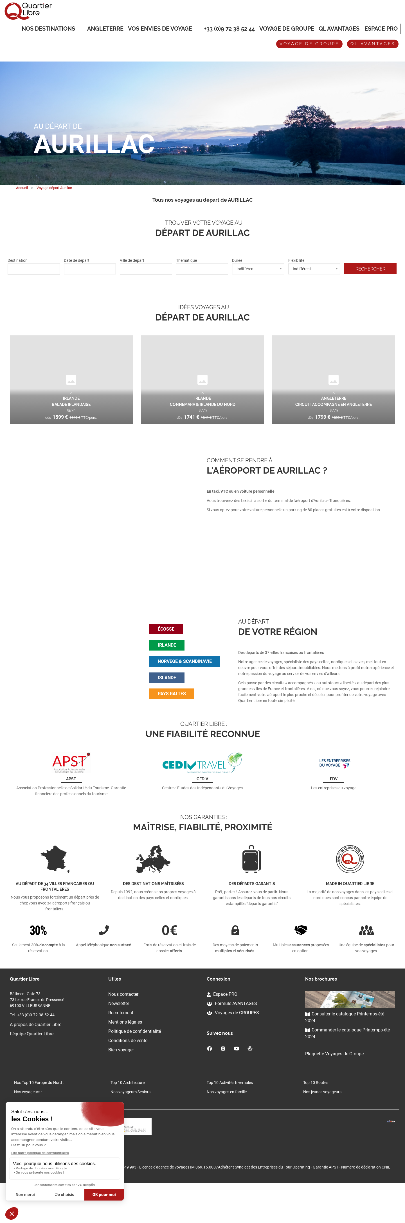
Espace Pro (381, 28)
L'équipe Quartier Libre (31, 1071)
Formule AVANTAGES (232, 1041)
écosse (166, 648)
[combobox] (34, 269)
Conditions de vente (127, 1078)
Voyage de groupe (286, 28)
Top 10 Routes (315, 1120)
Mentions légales (125, 1059)
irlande (167, 664)
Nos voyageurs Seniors (130, 1129)
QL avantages (372, 43)
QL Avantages (339, 28)
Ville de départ (146, 266)
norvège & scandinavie (185, 680)
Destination (34, 266)
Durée (258, 266)
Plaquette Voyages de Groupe (334, 1091)
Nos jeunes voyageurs (322, 1129)
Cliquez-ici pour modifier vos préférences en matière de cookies (64, 1189)
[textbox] (33, 268)
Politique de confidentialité (134, 1069)
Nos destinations (48, 29)
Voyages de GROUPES (233, 1050)
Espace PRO (222, 1032)
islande (167, 696)
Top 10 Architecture (128, 1120)
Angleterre (105, 28)
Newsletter (118, 1041)
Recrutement (120, 1050)
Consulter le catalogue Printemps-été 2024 (344, 1055)
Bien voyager (121, 1087)
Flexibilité (314, 266)
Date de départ (90, 266)
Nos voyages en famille (227, 1129)
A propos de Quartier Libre (35, 1062)
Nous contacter (123, 1032)
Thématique (202, 266)
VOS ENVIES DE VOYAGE (160, 29)
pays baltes (172, 712)
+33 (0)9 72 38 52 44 (229, 28)
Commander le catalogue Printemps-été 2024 (347, 1071)
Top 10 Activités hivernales (230, 1120)
